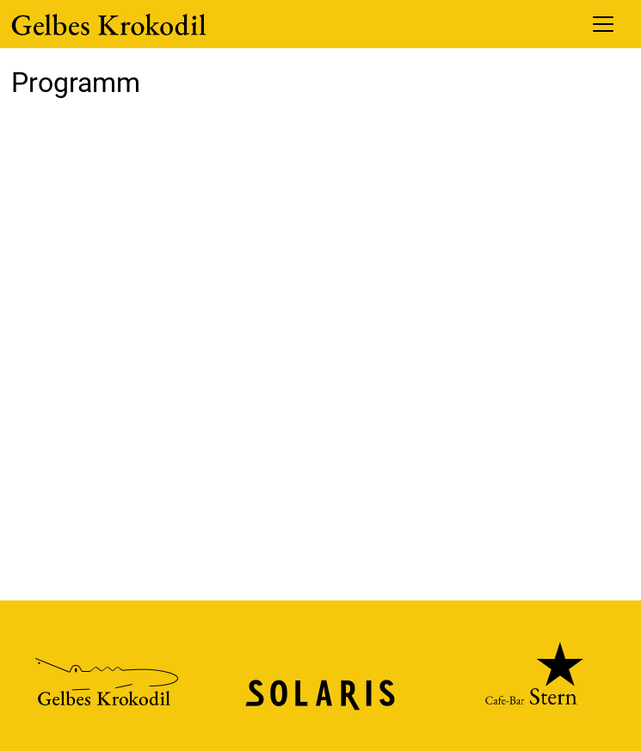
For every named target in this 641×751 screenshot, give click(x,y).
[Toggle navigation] (603, 24)
